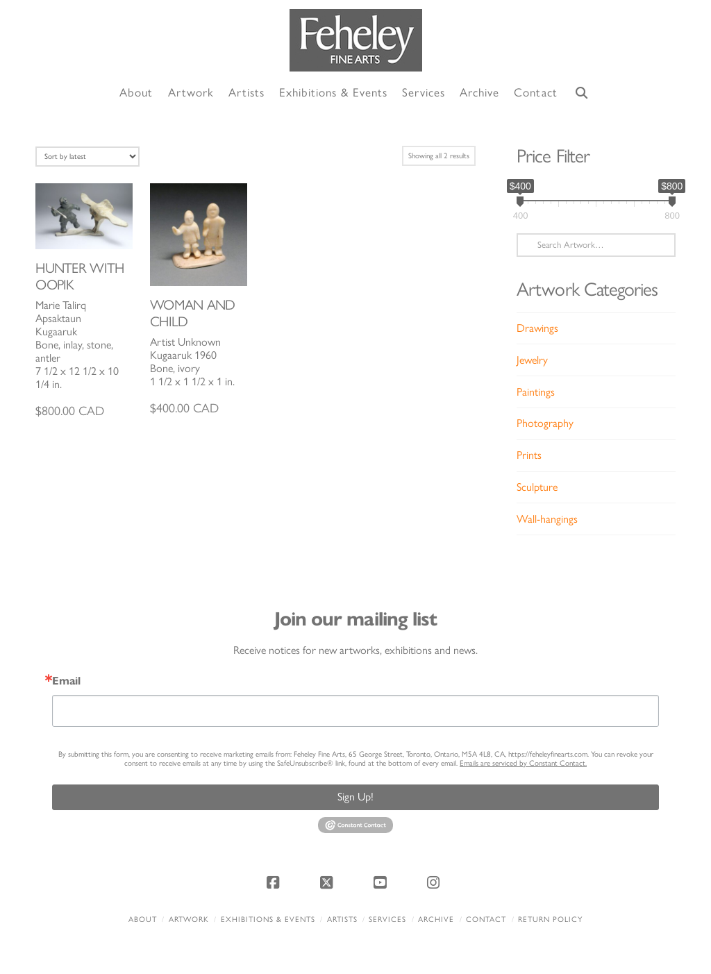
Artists (342, 919)
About (142, 919)
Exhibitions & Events (268, 919)
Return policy (550, 919)
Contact (486, 919)
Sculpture (537, 487)
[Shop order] (87, 156)
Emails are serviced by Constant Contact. (523, 763)
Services (387, 919)
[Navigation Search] (581, 93)
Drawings (537, 328)
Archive (436, 919)
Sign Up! (355, 796)
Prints (529, 455)
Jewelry (532, 360)
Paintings (536, 391)
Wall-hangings (547, 519)
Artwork (189, 919)
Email (66, 681)
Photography (545, 423)
